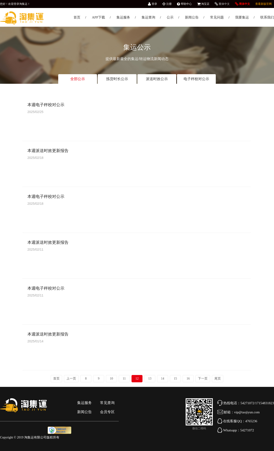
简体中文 (242, 3)
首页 (77, 17)
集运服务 (123, 17)
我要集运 (242, 17)
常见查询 (107, 403)
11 (124, 378)
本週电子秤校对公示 (45, 104)
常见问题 (217, 17)
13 (149, 378)
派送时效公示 (157, 79)
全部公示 (77, 79)
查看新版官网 (263, 3)
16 (188, 378)
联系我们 (267, 17)
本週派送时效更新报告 (47, 150)
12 (137, 378)
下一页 (203, 378)
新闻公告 (192, 17)
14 (162, 378)
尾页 (217, 378)
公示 (170, 17)
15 (175, 378)
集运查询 (148, 17)
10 (111, 378)
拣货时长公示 (117, 79)
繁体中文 (222, 3)
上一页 (71, 378)
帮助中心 (184, 3)
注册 (167, 3)
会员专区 (107, 412)
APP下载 (98, 17)
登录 (152, 3)
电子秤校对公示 (196, 79)
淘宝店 (203, 3)
